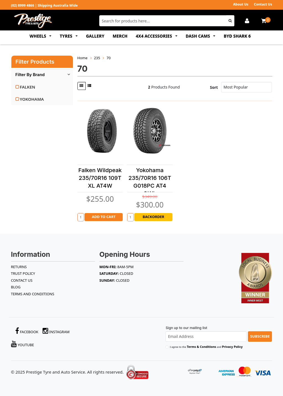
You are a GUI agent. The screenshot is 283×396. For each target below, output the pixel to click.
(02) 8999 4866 (22, 5)
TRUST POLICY (23, 273)
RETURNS (19, 266)
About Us (240, 4)
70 (109, 57)
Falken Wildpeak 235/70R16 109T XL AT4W (100, 178)
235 (97, 57)
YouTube (22, 343)
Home (82, 57)
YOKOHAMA (32, 99)
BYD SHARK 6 (237, 36)
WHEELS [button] (38, 36)
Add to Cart (104, 216)
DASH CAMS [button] (198, 36)
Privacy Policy (232, 347)
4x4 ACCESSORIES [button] (154, 36)
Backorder (153, 216)
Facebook (26, 330)
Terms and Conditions (32, 293)
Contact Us (263, 4)
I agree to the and (206, 347)
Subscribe (260, 336)
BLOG (16, 286)
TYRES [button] (66, 36)
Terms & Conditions (201, 347)
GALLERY (95, 36)
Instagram (56, 330)
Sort (214, 87)
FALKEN (27, 87)
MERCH (120, 36)
